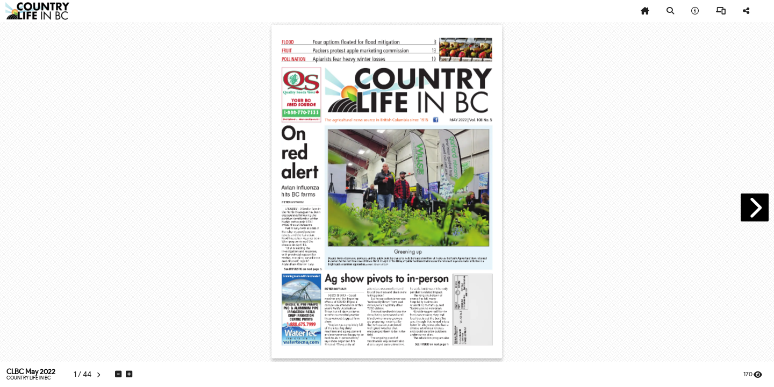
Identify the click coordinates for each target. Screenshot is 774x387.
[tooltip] (645, 11)
